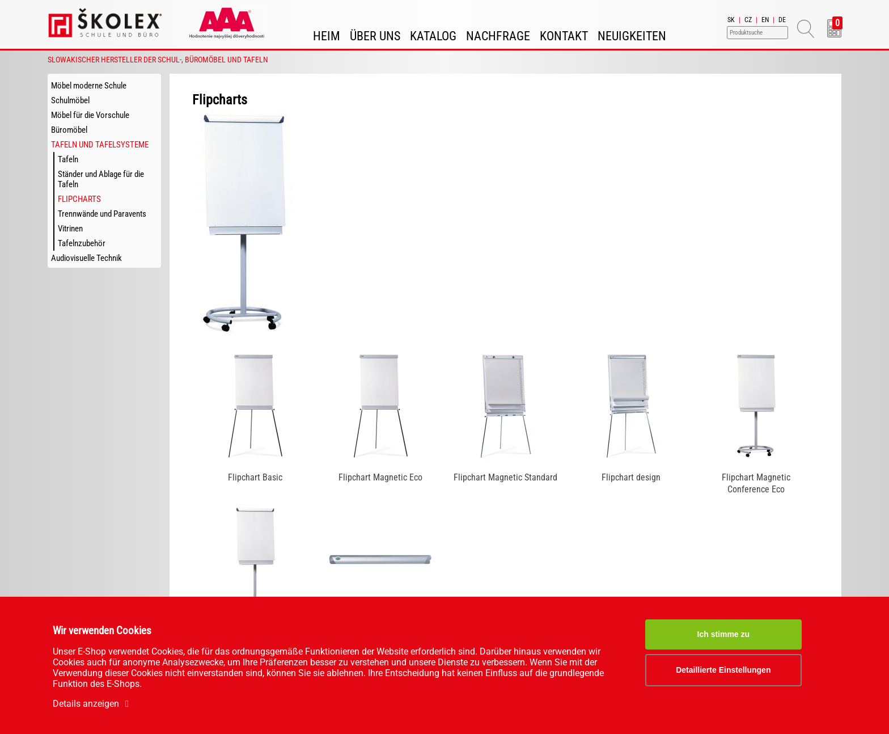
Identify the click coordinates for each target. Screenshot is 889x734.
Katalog (433, 36)
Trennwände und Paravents (102, 214)
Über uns (375, 36)
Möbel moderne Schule (88, 86)
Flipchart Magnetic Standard (505, 477)
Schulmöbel (70, 100)
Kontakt (564, 36)
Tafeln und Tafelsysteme (100, 145)
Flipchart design (631, 477)
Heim (326, 36)
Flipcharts (79, 199)
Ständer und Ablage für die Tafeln (101, 179)
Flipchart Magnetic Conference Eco (756, 483)
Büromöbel (69, 130)
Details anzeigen (93, 703)
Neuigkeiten (632, 36)
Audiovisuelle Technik (86, 258)
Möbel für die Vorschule (90, 115)
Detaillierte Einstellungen (723, 669)
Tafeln (68, 159)
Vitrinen (70, 228)
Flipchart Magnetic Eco (380, 477)
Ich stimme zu (723, 634)
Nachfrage (498, 36)
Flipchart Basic (255, 477)
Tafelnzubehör (81, 243)
